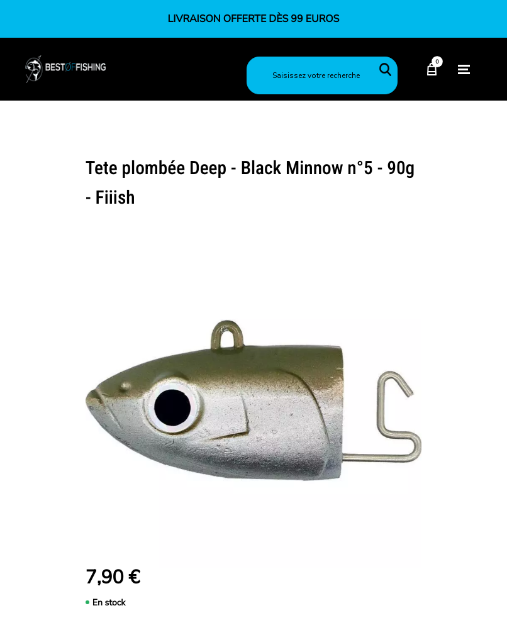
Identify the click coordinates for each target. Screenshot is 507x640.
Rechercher (385, 69)
